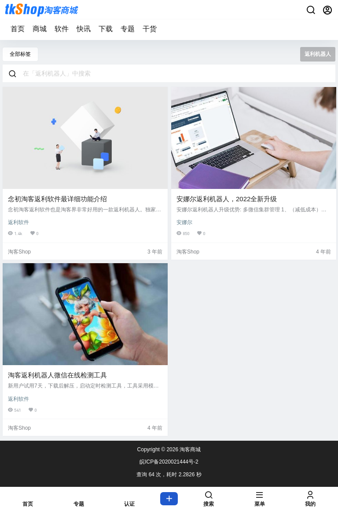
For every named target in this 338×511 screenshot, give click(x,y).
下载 (106, 29)
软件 (62, 29)
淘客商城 (189, 449)
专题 (128, 29)
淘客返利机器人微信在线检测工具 (57, 375)
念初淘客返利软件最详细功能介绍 (57, 199)
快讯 (84, 29)
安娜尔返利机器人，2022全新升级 (226, 199)
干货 (150, 29)
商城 (40, 29)
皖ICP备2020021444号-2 (169, 462)
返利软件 (18, 222)
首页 (18, 29)
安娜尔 (184, 222)
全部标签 (20, 54)
